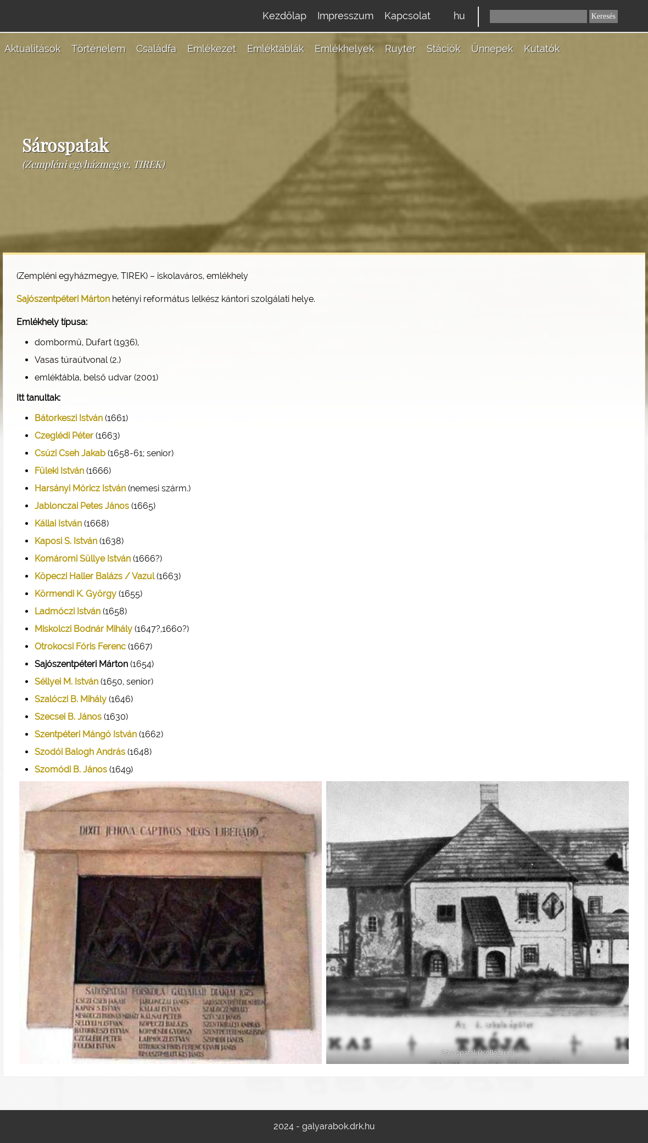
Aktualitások (32, 48)
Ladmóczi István (67, 611)
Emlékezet (211, 48)
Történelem (98, 48)
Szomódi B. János (71, 769)
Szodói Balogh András (80, 752)
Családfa (156, 48)
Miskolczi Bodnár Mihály (83, 629)
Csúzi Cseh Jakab (70, 453)
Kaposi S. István (66, 541)
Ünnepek (492, 48)
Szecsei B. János (68, 716)
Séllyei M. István (66, 681)
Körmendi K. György (75, 594)
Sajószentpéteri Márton (63, 299)
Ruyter (400, 48)
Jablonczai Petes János (82, 506)
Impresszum (345, 15)
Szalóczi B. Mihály (71, 699)
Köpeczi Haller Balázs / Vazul (94, 576)
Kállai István (58, 523)
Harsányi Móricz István (80, 488)
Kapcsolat (407, 15)
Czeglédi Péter (64, 435)
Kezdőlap (284, 15)
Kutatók (542, 48)
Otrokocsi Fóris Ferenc (80, 646)
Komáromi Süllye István (83, 558)
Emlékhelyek (344, 48)
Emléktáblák (275, 48)
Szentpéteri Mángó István (86, 734)
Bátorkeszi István (69, 418)
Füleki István (59, 471)
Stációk (443, 48)
